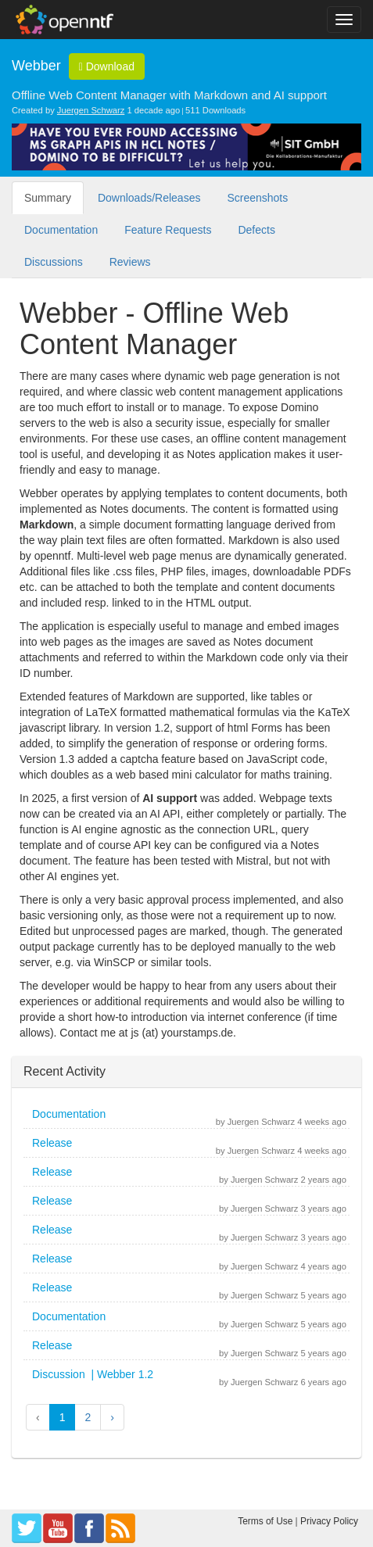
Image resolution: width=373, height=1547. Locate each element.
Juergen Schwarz (90, 110)
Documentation (61, 230)
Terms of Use (265, 1521)
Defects (256, 230)
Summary (47, 198)
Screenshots (257, 198)
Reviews (130, 262)
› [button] (112, 1417)
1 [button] (62, 1417)
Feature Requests (167, 230)
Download (106, 66)
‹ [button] (38, 1417)
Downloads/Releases (149, 198)
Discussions (53, 262)
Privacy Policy (329, 1521)
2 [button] (87, 1417)
